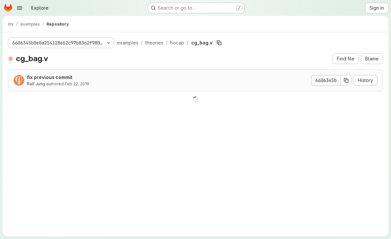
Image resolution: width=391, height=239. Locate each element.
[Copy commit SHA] (346, 80)
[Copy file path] (219, 43)
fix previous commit (49, 77)
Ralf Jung (36, 83)
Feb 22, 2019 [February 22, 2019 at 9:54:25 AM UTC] (77, 83)
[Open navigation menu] (19, 8)
